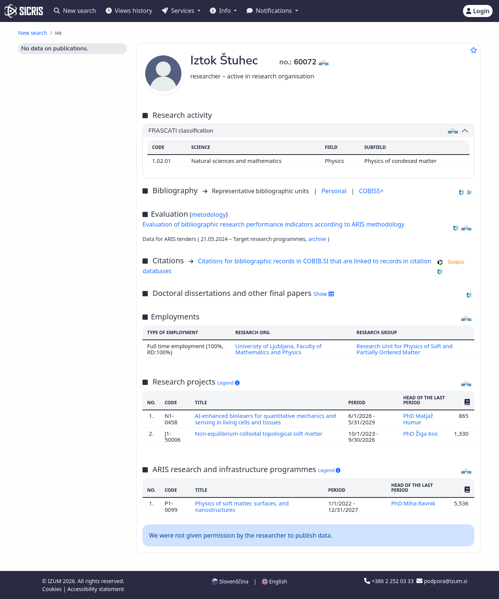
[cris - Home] (24, 11)
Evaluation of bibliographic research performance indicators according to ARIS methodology (273, 224)
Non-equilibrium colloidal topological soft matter (259, 433)
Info (221, 10)
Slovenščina (230, 581)
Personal (335, 191)
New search (75, 10)
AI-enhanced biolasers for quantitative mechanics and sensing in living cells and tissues (265, 418)
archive (318, 238)
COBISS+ (371, 191)
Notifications (270, 10)
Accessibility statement (95, 589)
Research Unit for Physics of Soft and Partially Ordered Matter (405, 349)
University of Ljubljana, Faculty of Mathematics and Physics (278, 349)
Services (179, 10)
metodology (208, 214)
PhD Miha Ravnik (414, 503)
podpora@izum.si (441, 581)
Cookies (52, 589)
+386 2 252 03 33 (389, 581)
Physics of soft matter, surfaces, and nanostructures (242, 506)
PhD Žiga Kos (421, 433)
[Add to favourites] (473, 50)
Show (323, 293)
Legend (228, 383)
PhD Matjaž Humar (418, 418)
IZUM (55, 581)
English (274, 581)
